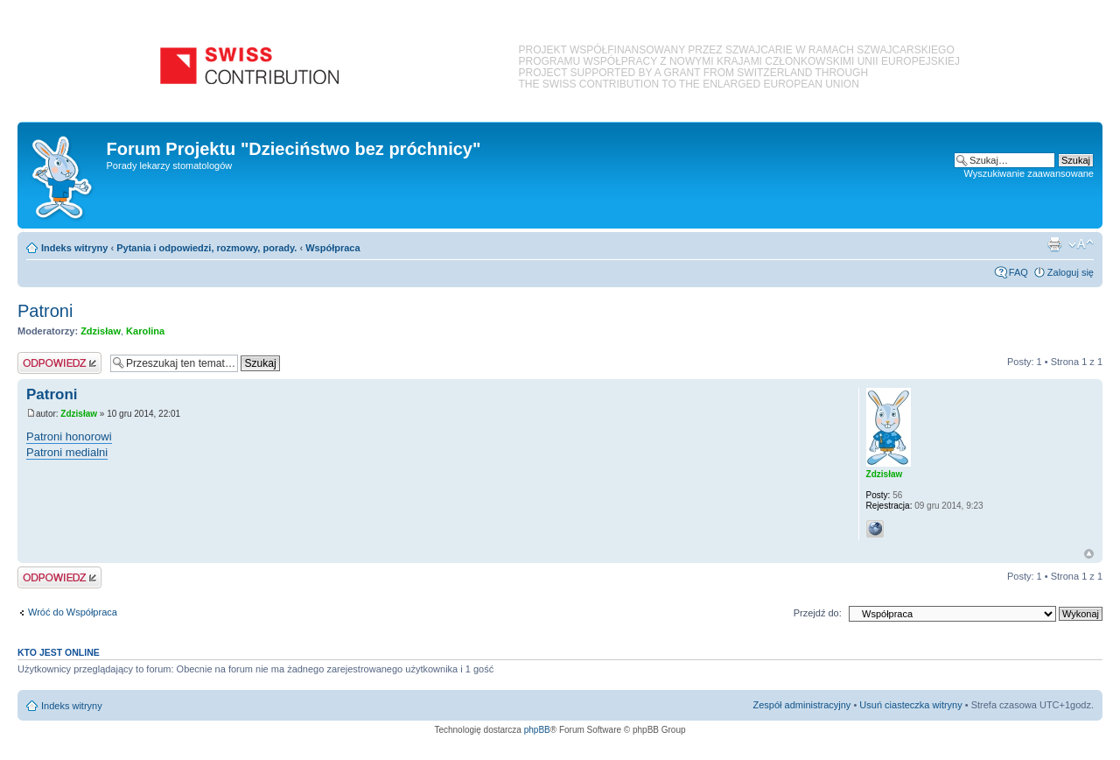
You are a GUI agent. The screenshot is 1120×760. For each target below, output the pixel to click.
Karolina (145, 331)
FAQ (1018, 272)
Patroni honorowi (69, 436)
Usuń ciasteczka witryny (910, 705)
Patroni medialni (67, 452)
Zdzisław (100, 331)
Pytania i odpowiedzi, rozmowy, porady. (206, 248)
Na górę (1089, 554)
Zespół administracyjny (802, 705)
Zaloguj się (1070, 272)
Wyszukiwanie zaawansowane (1029, 173)
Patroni (45, 310)
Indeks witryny (74, 248)
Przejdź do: (818, 613)
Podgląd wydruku (1054, 244)
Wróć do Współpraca (72, 612)
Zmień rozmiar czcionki (1081, 244)
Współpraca (332, 248)
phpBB (537, 730)
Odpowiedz (60, 363)
